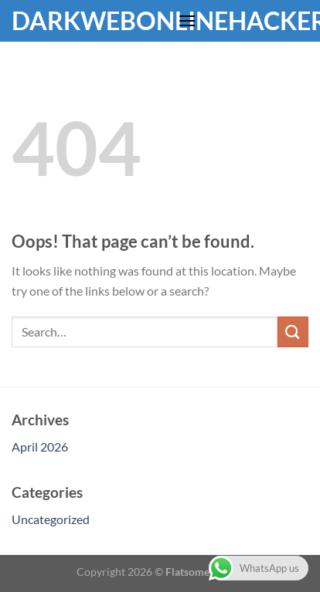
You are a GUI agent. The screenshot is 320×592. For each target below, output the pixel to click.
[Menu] (187, 20)
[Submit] (292, 331)
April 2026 (40, 446)
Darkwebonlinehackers (89, 20)
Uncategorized (51, 519)
